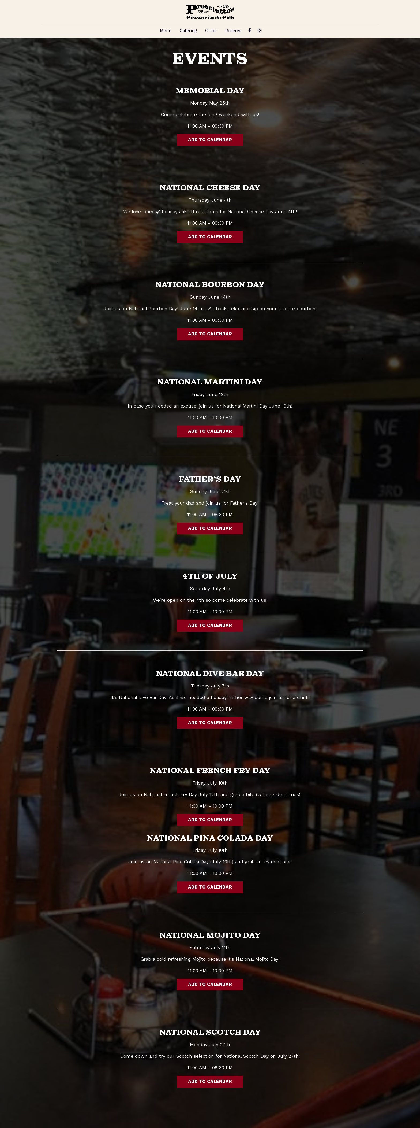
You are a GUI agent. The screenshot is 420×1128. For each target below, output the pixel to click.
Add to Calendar (210, 140)
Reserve (233, 30)
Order (211, 30)
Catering (188, 30)
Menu (166, 30)
